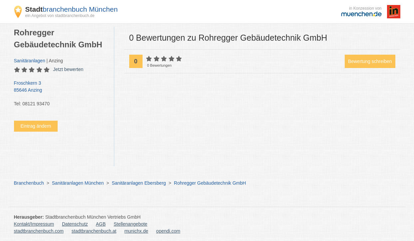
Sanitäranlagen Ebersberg (139, 183)
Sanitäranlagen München (78, 183)
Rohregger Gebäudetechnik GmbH (210, 183)
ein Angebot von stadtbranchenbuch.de (60, 15)
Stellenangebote (130, 224)
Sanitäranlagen (29, 60)
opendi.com (168, 231)
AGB (101, 224)
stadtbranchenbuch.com (39, 231)
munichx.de (136, 231)
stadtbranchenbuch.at (94, 231)
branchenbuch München (71, 9)
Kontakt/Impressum (34, 224)
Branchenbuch (29, 183)
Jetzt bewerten (68, 69)
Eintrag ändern (36, 126)
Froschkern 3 (60, 87)
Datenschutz (75, 224)
